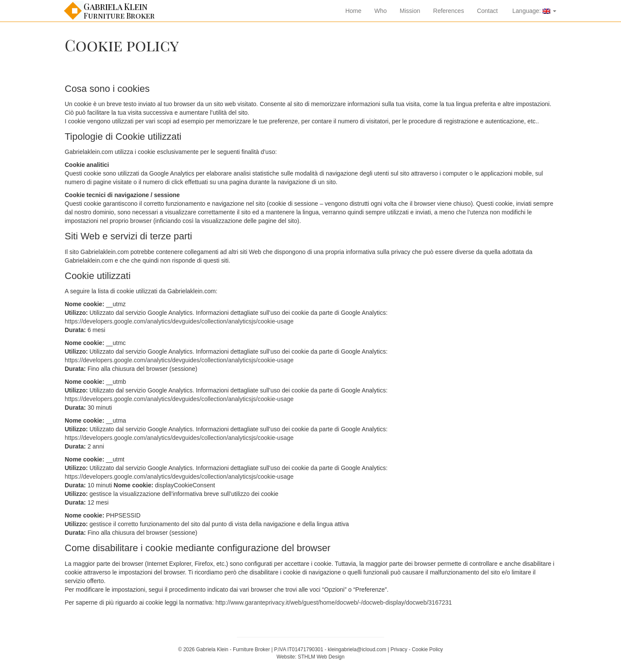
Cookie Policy (427, 649)
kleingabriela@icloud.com (357, 649)
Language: (533, 10)
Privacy (398, 649)
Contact (487, 10)
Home (353, 10)
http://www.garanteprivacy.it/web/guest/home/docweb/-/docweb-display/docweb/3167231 (333, 602)
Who (380, 10)
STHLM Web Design (321, 657)
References (448, 10)
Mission (410, 10)
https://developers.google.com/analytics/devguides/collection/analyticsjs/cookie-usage (179, 321)
